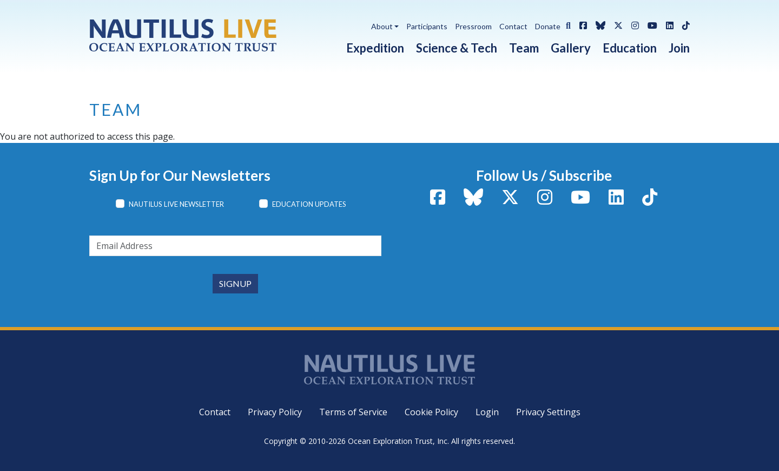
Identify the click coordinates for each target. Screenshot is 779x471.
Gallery (571, 48)
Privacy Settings (548, 412)
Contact (513, 26)
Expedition (375, 48)
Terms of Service (353, 412)
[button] (565, 24)
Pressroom (473, 26)
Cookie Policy (431, 412)
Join (679, 48)
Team (524, 48)
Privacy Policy (275, 412)
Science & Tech (456, 48)
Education (630, 48)
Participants (426, 26)
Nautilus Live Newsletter (176, 204)
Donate (547, 26)
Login (487, 412)
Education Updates (309, 204)
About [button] (382, 26)
